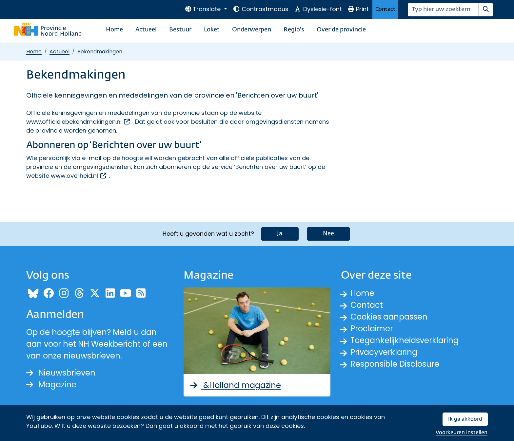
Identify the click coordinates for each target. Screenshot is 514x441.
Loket (212, 30)
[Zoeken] (443, 9)
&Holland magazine (235, 385)
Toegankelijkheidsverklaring (404, 340)
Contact (385, 9)
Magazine (51, 384)
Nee (328, 234)
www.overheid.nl (79, 176)
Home (114, 30)
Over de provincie (341, 30)
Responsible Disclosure (394, 363)
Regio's (294, 30)
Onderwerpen (251, 30)
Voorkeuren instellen (461, 432)
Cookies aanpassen (388, 316)
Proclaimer (371, 328)
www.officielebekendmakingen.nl (78, 122)
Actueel (146, 30)
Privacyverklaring (383, 352)
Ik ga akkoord (465, 419)
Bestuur (180, 30)
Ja (280, 234)
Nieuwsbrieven (60, 372)
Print (358, 9)
